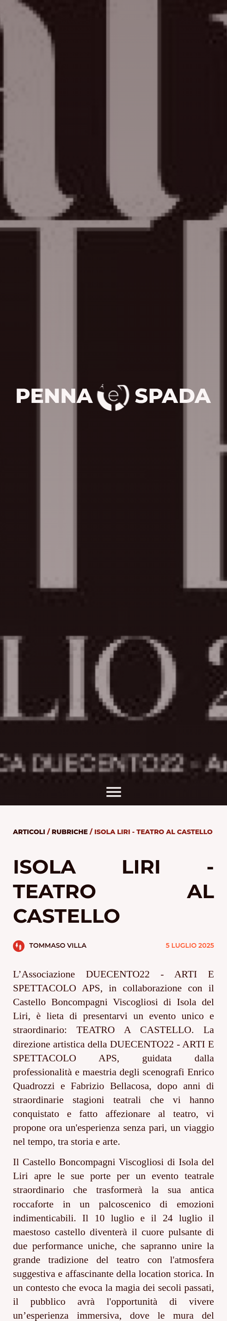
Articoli (29, 832)
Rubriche (70, 832)
